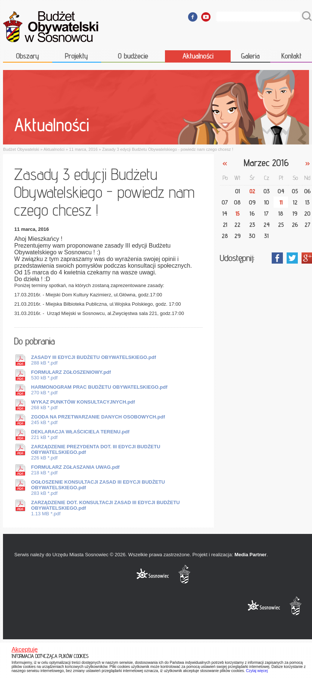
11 (281, 202)
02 (252, 191)
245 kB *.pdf (98, 419)
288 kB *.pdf (93, 360)
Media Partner (250, 554)
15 (237, 213)
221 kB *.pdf (80, 434)
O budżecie (133, 55)
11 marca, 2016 (83, 149)
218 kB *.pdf (75, 469)
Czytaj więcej (257, 671)
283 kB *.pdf (98, 487)
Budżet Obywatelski (21, 149)
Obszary (27, 55)
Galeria (250, 55)
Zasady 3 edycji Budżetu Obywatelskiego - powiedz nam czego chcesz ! (167, 149)
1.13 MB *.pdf (105, 508)
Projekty (76, 55)
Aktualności (197, 55)
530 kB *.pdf (71, 375)
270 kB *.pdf (99, 389)
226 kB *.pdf (95, 452)
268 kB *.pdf (83, 404)
